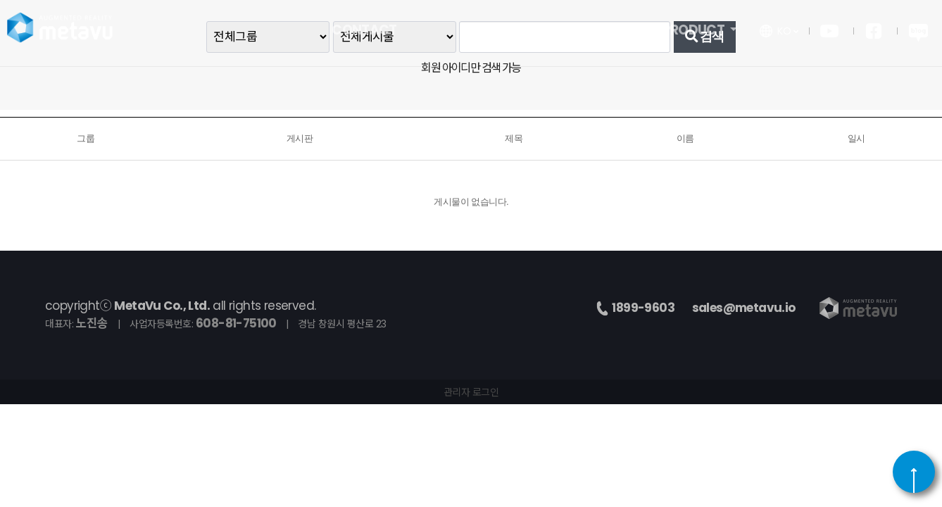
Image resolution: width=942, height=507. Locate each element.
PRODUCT (694, 33)
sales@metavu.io (744, 307)
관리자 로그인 (471, 392)
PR (471, 33)
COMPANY (582, 33)
